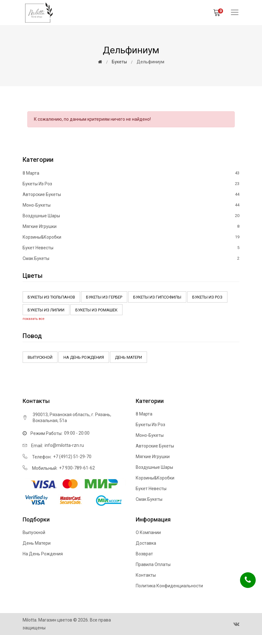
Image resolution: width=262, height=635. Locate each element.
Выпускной (40, 357)
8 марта (131, 173)
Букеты (119, 61)
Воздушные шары (131, 215)
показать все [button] (33, 319)
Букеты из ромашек (96, 310)
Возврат (144, 554)
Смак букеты (131, 258)
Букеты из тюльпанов (51, 297)
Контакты (146, 575)
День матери (128, 357)
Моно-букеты (131, 205)
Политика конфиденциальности (169, 586)
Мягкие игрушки (131, 226)
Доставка (146, 543)
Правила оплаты (153, 564)
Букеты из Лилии (46, 310)
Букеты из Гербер (104, 297)
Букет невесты (131, 247)
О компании (148, 532)
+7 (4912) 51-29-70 (72, 456)
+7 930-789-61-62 (77, 468)
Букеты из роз (131, 183)
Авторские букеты (131, 194)
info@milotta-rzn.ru (64, 445)
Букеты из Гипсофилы (157, 297)
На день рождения (83, 357)
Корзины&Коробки (131, 237)
